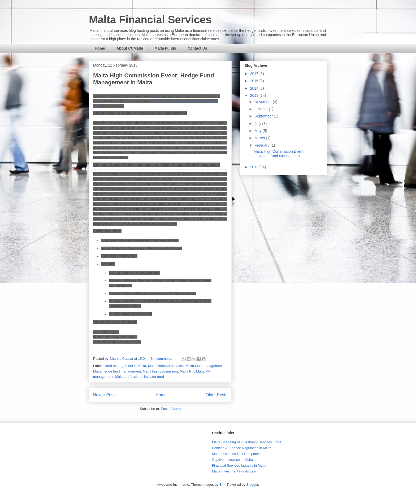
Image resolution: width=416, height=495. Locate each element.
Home (100, 48)
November (263, 102)
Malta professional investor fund (139, 377)
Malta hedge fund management (117, 371)
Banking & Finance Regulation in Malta (241, 448)
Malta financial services (166, 366)
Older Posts (216, 395)
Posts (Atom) (171, 409)
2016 (254, 81)
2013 (254, 95)
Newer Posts (104, 395)
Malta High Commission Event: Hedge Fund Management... (279, 153)
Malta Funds (165, 48)
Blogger (252, 485)
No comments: (162, 359)
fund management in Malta (125, 366)
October (261, 109)
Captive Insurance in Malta (232, 460)
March (260, 138)
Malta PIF (187, 371)
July (258, 123)
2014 (254, 88)
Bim (222, 485)
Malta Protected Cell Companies (236, 454)
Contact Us (197, 48)
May (258, 131)
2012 (254, 167)
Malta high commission (160, 371)
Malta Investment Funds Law (234, 471)
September (264, 116)
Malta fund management (204, 366)
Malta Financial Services (150, 19)
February (262, 145)
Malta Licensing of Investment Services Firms (246, 442)
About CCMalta (129, 48)
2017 (254, 74)
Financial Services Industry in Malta (239, 465)
